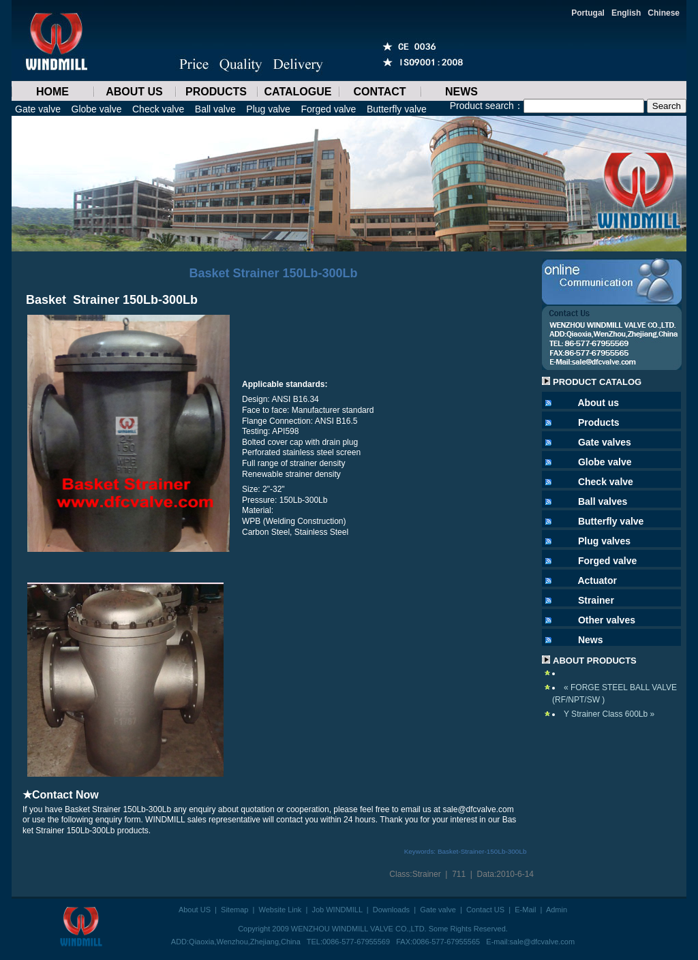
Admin (556, 909)
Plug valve (268, 109)
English (626, 13)
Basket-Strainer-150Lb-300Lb (482, 851)
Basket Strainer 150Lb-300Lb (273, 273)
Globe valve (97, 109)
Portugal (588, 13)
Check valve (158, 109)
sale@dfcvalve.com (542, 942)
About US (195, 909)
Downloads (391, 909)
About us (598, 402)
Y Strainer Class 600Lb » (609, 714)
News (590, 639)
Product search (482, 105)
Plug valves (604, 541)
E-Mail (525, 909)
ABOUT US (134, 91)
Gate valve (38, 109)
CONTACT (379, 91)
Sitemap (234, 909)
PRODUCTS (216, 91)
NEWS (461, 91)
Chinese (664, 13)
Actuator (597, 580)
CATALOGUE (298, 91)
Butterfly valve (397, 109)
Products (599, 422)
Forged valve (328, 109)
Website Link (280, 909)
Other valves (606, 620)
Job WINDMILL (337, 909)
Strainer (426, 874)
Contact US (485, 909)
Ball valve (215, 109)
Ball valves (602, 501)
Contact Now (65, 795)
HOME (52, 91)
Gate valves (604, 442)
